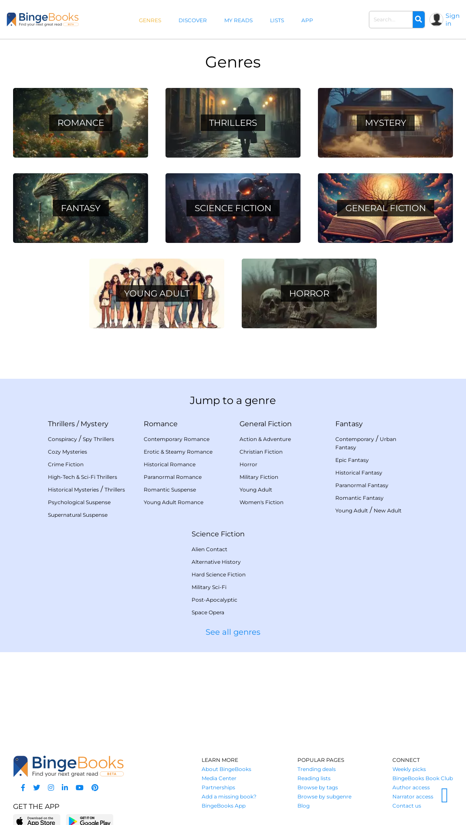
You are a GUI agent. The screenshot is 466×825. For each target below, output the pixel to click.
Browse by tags (317, 787)
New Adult (388, 510)
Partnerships (218, 787)
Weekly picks (409, 769)
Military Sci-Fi (209, 587)
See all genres (233, 632)
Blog (303, 805)
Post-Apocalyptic (214, 599)
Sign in (452, 19)
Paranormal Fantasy (361, 485)
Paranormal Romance (173, 477)
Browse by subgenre (324, 796)
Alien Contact (209, 549)
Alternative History (216, 562)
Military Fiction (259, 477)
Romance (161, 424)
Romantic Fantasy (359, 498)
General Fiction (266, 424)
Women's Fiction (262, 502)
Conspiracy (62, 439)
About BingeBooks (226, 769)
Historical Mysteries (73, 489)
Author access (411, 787)
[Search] (418, 19)
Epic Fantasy (352, 460)
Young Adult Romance (173, 502)
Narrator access (412, 796)
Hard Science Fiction (219, 574)
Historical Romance (170, 464)
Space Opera (208, 612)
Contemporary (354, 439)
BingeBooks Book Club (422, 778)
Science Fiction (218, 534)
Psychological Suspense (79, 502)
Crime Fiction (66, 464)
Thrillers (61, 424)
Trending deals (316, 769)
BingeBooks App (224, 805)
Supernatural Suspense (78, 515)
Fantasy (349, 424)
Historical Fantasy (358, 472)
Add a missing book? (229, 796)
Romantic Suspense (170, 489)
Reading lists (314, 778)
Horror (248, 464)
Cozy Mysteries (67, 451)
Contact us (406, 805)
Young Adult (256, 489)
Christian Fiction (261, 451)
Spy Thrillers (98, 439)
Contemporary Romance (176, 439)
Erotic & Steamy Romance (178, 451)
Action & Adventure (265, 439)
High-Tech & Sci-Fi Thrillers (82, 477)
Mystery (94, 424)
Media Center (219, 778)
